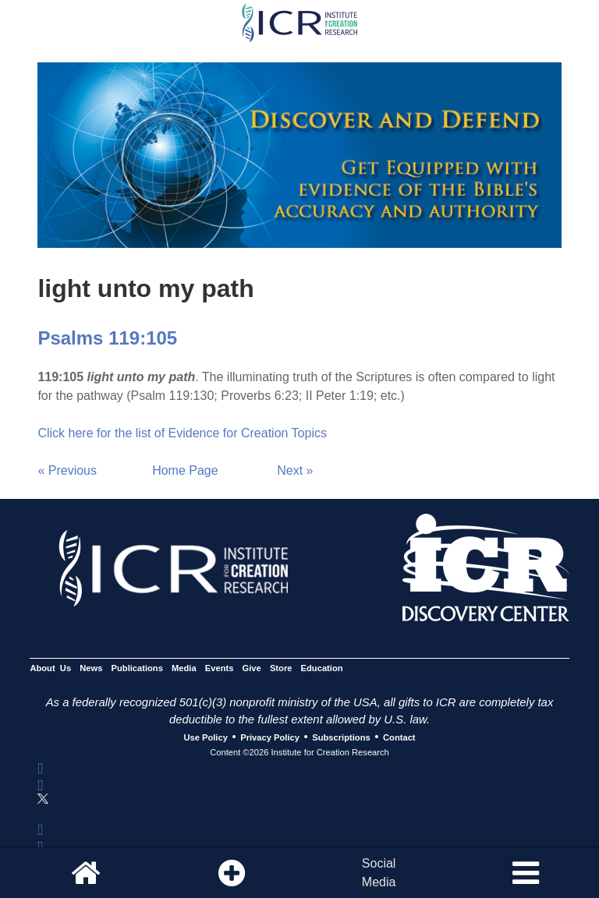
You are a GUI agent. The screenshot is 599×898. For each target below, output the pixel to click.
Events (219, 668)
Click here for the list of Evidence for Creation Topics (182, 433)
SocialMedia (379, 873)
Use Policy (205, 737)
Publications (137, 668)
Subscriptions (341, 737)
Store (281, 668)
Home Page (185, 470)
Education (322, 668)
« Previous (67, 470)
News (91, 668)
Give (252, 668)
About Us (50, 668)
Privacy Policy (270, 737)
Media (184, 668)
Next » (295, 470)
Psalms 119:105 (107, 337)
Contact (399, 737)
